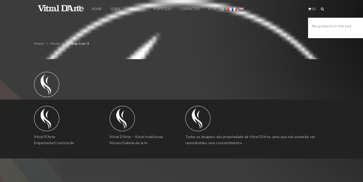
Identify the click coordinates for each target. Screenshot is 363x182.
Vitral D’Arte (44, 136)
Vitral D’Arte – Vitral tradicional (136, 136)
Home (39, 43)
